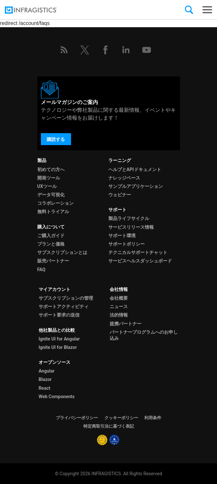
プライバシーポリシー (77, 417)
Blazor (45, 379)
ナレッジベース (124, 177)
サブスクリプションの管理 (66, 298)
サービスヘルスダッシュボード (140, 260)
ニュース (119, 306)
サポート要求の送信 (59, 314)
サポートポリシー (126, 244)
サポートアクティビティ (64, 306)
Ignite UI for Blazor (58, 347)
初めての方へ (51, 169)
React (44, 388)
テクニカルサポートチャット (137, 252)
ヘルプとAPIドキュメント (134, 169)
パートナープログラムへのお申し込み (144, 335)
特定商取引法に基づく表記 (108, 426)
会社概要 (119, 298)
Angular (46, 371)
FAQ (41, 269)
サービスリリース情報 (131, 227)
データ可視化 (51, 194)
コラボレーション (55, 203)
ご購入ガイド (51, 235)
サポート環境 (122, 235)
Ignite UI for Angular (59, 338)
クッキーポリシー (121, 417)
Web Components (57, 396)
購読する (56, 139)
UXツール (47, 186)
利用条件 (152, 417)
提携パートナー (125, 323)
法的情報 (119, 314)
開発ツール (48, 177)
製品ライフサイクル (128, 218)
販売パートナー (53, 260)
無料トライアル (53, 211)
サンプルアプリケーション (135, 186)
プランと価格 (51, 244)
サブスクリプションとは (62, 252)
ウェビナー (119, 194)
